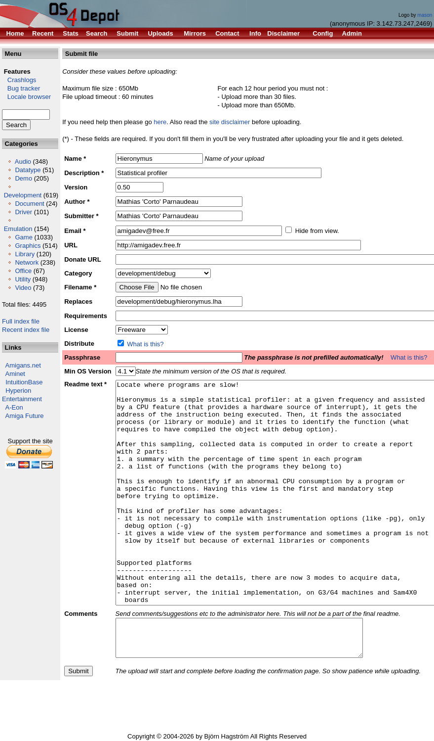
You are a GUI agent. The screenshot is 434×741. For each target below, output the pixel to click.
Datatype (27, 170)
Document (29, 203)
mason (424, 15)
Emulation (18, 228)
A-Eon (14, 407)
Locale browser (26, 96)
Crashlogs (19, 80)
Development (23, 195)
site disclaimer (229, 122)
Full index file (20, 321)
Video (23, 287)
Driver (23, 212)
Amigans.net (23, 365)
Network (27, 262)
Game (23, 237)
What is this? (145, 344)
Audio (23, 161)
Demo (23, 178)
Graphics (27, 245)
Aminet (15, 373)
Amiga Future (24, 415)
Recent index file (25, 329)
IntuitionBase (23, 382)
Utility (23, 279)
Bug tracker (21, 88)
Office (23, 271)
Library (25, 254)
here (160, 122)
